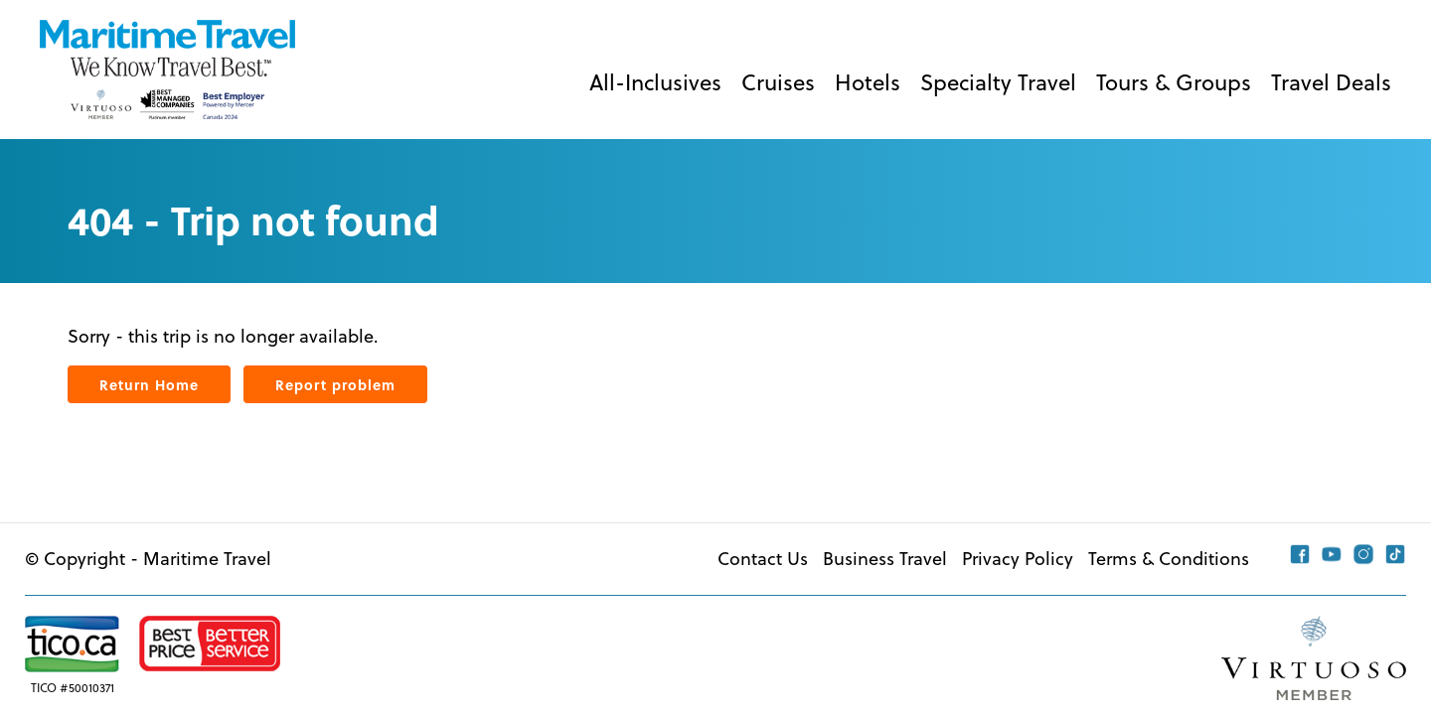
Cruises (778, 82)
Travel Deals (1331, 82)
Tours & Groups (1173, 82)
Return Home (149, 384)
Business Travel (885, 558)
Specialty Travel (998, 82)
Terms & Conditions (1168, 558)
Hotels (867, 82)
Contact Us (762, 558)
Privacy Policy (1017, 558)
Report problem (335, 384)
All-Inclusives (655, 82)
